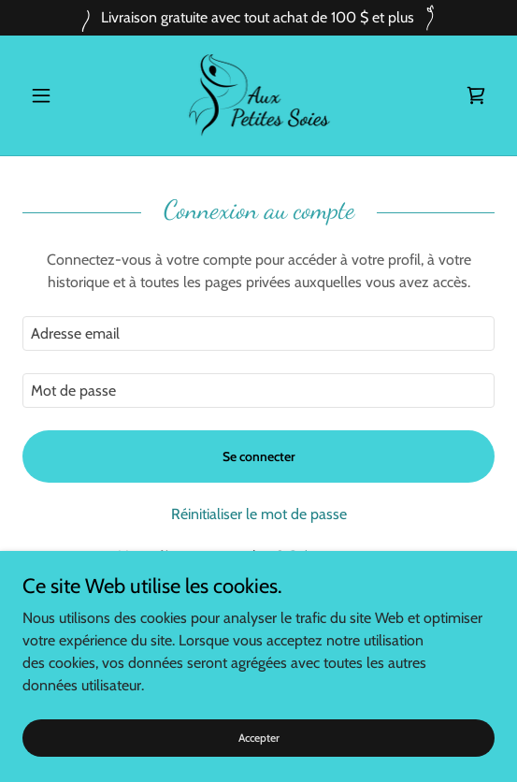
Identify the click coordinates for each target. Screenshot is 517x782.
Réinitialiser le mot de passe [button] (259, 514)
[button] (57, 95)
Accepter (259, 738)
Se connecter (259, 456)
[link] (259, 95)
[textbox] (258, 333)
